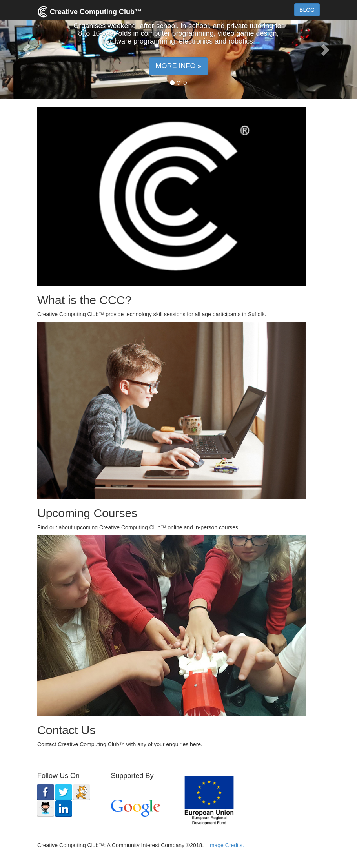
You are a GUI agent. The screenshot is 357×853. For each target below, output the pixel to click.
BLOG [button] (307, 10)
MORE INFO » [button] (178, 66)
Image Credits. (226, 845)
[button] (27, 49)
